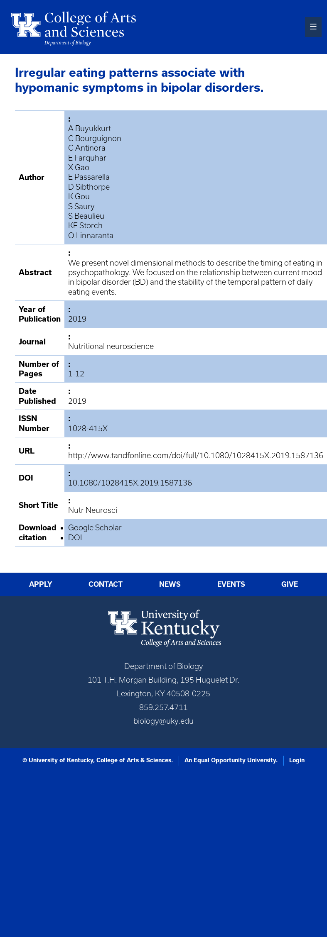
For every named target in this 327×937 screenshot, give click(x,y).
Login (297, 760)
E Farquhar (87, 158)
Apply (40, 584)
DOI (75, 537)
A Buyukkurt (89, 128)
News (170, 584)
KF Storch (85, 225)
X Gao (78, 167)
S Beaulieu (86, 216)
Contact (106, 584)
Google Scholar (95, 527)
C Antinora (87, 148)
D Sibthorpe (89, 187)
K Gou (79, 196)
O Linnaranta (90, 235)
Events (231, 584)
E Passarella (89, 177)
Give (289, 584)
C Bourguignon (94, 138)
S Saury (81, 206)
